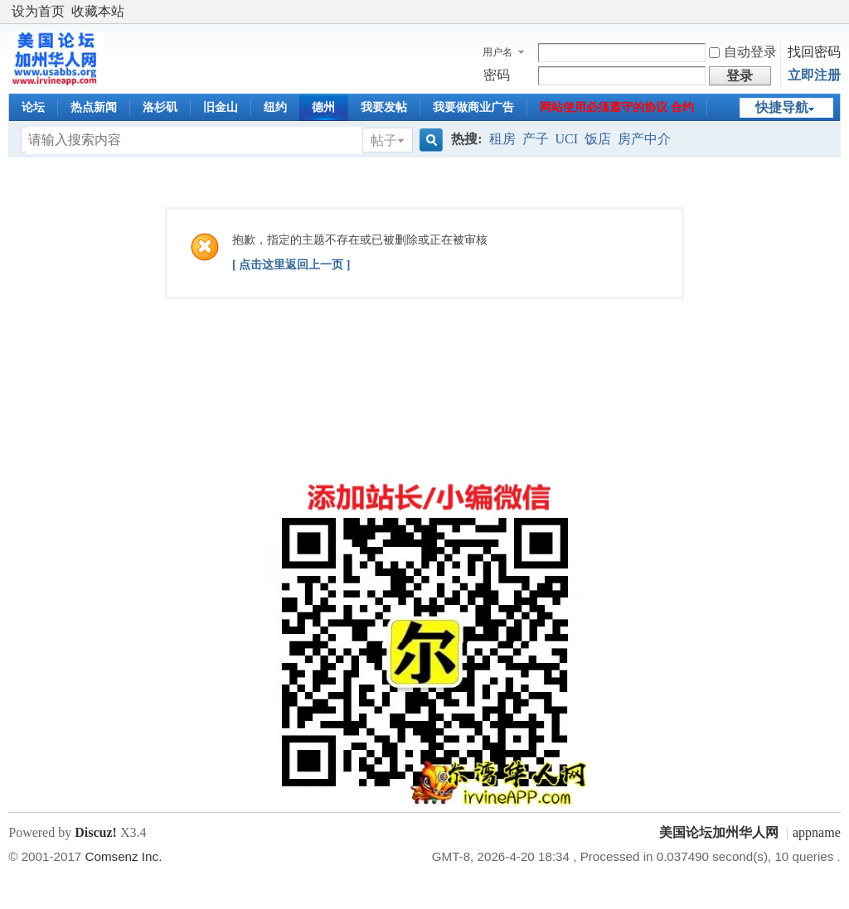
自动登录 (743, 52)
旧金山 (220, 107)
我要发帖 (384, 107)
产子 (535, 139)
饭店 (598, 139)
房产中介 (644, 139)
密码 (496, 75)
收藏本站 (97, 11)
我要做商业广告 (473, 107)
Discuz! (96, 832)
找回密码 (814, 52)
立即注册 (814, 75)
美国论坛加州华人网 (719, 832)
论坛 (33, 107)
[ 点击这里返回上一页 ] (291, 265)
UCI (567, 139)
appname (817, 832)
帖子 (384, 140)
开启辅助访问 (836, 11)
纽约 (275, 107)
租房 (502, 139)
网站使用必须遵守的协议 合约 (617, 107)
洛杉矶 (160, 107)
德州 (323, 107)
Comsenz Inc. (124, 856)
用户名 (497, 52)
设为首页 (38, 11)
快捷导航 (781, 107)
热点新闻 (93, 107)
